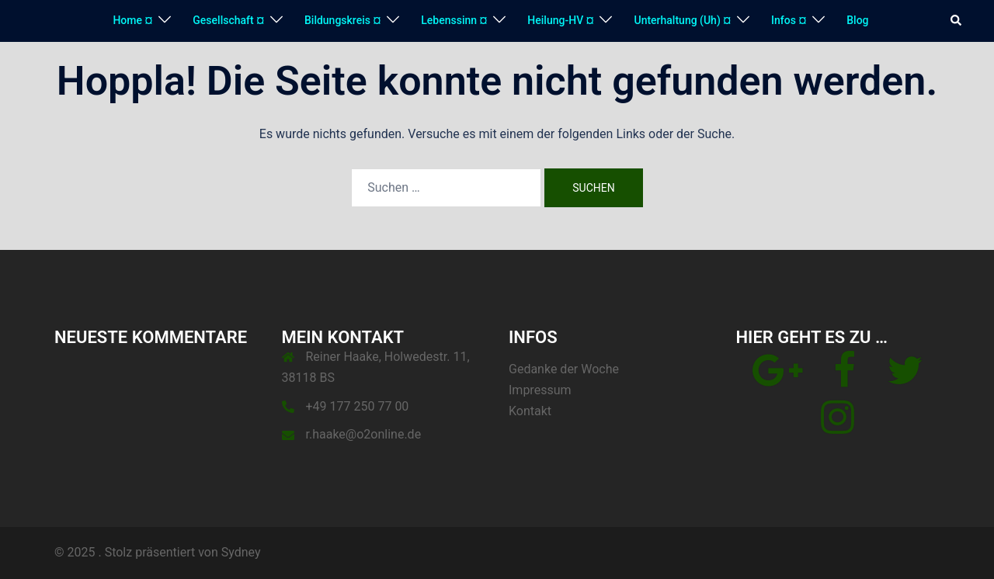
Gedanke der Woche (564, 369)
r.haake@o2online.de (364, 434)
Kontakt (530, 411)
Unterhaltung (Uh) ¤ (682, 20)
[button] (957, 21)
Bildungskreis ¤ (342, 20)
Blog (857, 20)
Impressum (540, 390)
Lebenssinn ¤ (454, 20)
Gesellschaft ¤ (228, 20)
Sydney (241, 552)
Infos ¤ (788, 20)
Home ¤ (132, 20)
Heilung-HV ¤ (560, 20)
